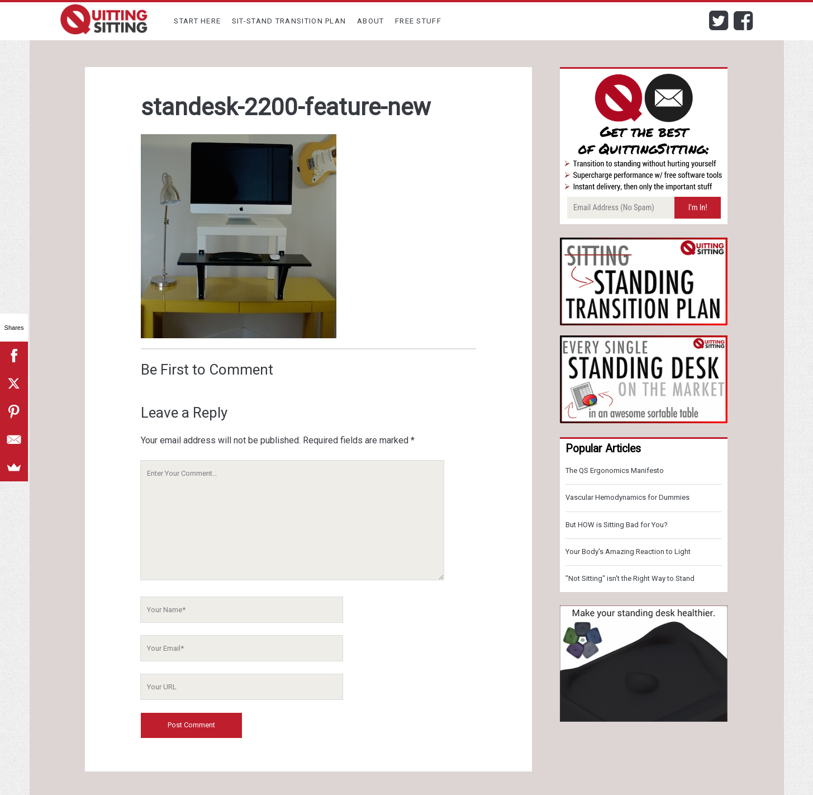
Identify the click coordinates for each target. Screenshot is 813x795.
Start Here (197, 21)
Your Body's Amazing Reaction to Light (628, 551)
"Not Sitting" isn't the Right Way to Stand (630, 578)
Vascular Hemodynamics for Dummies (627, 497)
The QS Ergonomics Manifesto (614, 470)
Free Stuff (418, 21)
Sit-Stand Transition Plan (289, 21)
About (370, 21)
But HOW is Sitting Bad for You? (616, 524)
